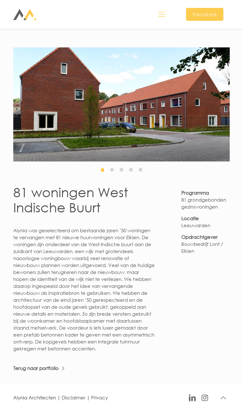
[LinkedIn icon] (192, 397)
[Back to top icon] (223, 397)
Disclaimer (73, 397)
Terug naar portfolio (36, 368)
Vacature (204, 14)
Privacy (99, 397)
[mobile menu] (161, 14)
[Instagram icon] (204, 397)
